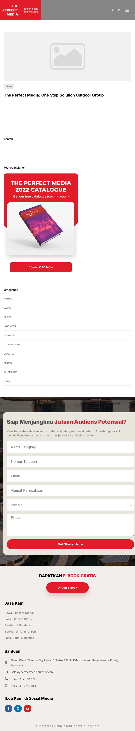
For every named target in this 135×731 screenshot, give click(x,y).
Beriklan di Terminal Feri (20, 631)
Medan (8, 363)
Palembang (10, 372)
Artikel (8, 298)
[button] (127, 10)
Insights (9, 335)
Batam (7, 308)
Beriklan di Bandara (17, 625)
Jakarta (9, 353)
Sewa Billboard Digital (19, 612)
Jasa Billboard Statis (18, 619)
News (7, 381)
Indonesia (10, 326)
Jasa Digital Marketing (19, 637)
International (13, 344)
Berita (7, 317)
